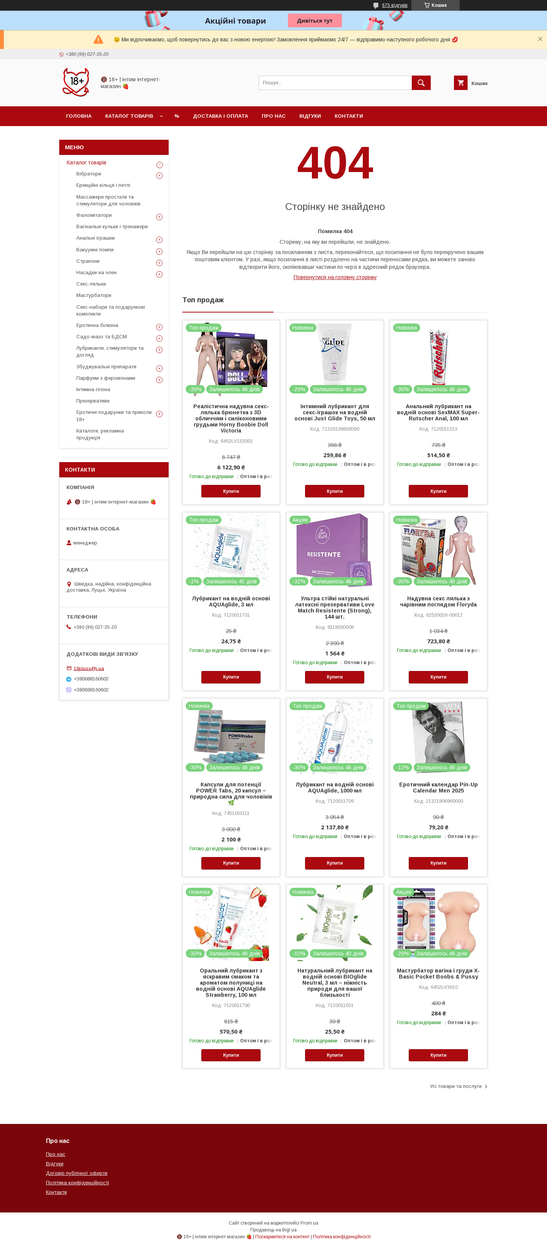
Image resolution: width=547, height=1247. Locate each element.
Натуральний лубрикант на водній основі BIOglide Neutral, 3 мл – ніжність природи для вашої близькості (334, 983)
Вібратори (88, 174)
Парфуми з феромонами (105, 378)
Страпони (88, 261)
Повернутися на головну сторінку (335, 277)
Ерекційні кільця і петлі (103, 185)
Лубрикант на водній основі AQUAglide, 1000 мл (335, 787)
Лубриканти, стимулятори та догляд (110, 351)
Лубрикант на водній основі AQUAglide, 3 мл (231, 601)
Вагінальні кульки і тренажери (112, 226)
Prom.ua (309, 1223)
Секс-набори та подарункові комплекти (110, 310)
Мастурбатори (93, 295)
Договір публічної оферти (77, 1173)
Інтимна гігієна (93, 389)
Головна (79, 116)
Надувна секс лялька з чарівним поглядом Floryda (438, 601)
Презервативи (92, 401)
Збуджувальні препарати (106, 366)
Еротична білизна (97, 325)
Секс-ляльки (91, 284)
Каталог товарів (129, 116)
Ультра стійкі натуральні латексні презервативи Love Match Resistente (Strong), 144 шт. (335, 607)
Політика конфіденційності (77, 1182)
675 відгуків (395, 5)
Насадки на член (96, 272)
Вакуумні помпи (95, 250)
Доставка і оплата (220, 116)
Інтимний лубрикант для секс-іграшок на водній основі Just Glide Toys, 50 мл (334, 412)
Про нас (274, 116)
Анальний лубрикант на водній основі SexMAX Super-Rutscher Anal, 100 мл (438, 412)
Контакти (349, 116)
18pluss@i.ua (89, 668)
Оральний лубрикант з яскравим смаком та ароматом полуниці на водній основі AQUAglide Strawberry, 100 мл (231, 983)
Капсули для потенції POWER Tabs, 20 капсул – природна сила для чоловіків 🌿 (231, 793)
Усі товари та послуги (456, 1086)
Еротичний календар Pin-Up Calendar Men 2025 (438, 787)
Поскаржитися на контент (282, 1236)
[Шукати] (421, 83)
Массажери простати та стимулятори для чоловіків (108, 200)
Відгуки (310, 116)
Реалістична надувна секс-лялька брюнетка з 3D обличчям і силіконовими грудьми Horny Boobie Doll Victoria (231, 418)
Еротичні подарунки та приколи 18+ (114, 415)
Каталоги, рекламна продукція (100, 434)
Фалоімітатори (94, 215)
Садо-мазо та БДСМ (101, 336)
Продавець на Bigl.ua (273, 1230)
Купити (231, 491)
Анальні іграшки (95, 238)
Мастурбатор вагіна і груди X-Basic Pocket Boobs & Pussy (438, 974)
